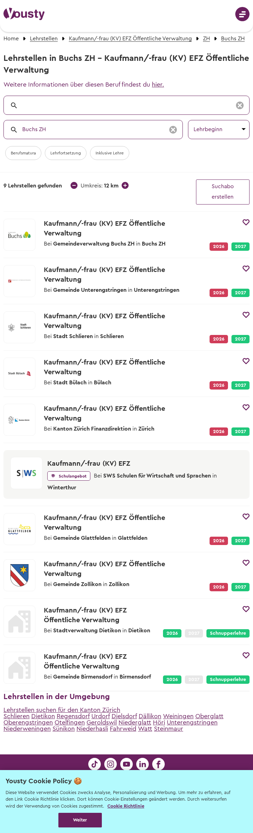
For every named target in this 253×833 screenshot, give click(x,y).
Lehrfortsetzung (65, 153)
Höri (159, 722)
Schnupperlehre (228, 633)
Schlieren (16, 716)
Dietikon (43, 716)
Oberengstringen (28, 722)
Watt (145, 729)
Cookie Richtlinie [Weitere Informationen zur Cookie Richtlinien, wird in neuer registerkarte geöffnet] (125, 806)
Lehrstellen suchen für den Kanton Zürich (61, 710)
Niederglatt (135, 722)
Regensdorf (73, 716)
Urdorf (100, 716)
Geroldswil (102, 722)
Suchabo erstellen (223, 192)
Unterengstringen (192, 722)
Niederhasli (92, 729)
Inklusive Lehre (110, 153)
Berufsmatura (23, 153)
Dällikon (150, 716)
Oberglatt (209, 716)
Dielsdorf (124, 716)
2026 (172, 633)
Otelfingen (70, 722)
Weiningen (178, 716)
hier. (158, 84)
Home (11, 38)
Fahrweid (123, 729)
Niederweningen (27, 729)
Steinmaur (168, 729)
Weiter (80, 820)
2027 (240, 246)
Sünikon (63, 729)
